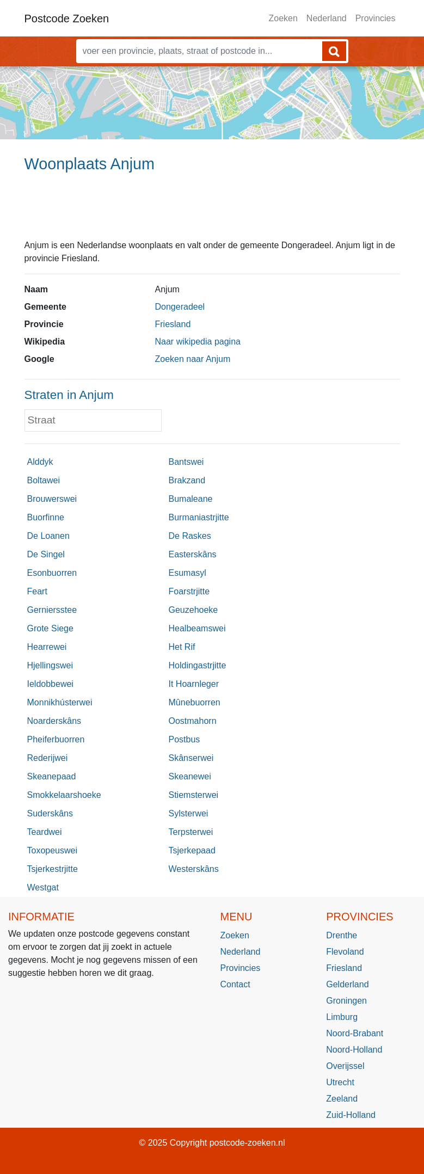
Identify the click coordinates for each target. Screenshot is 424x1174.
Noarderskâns (54, 721)
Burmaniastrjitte (199, 517)
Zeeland (342, 1098)
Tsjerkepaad (192, 850)
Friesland (173, 324)
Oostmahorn (193, 721)
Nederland (326, 18)
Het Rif (182, 646)
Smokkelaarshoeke (64, 795)
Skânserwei (191, 758)
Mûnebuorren (194, 702)
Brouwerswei (52, 498)
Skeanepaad (51, 776)
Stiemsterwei (194, 795)
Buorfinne (46, 517)
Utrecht (340, 1082)
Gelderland (347, 984)
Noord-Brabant (354, 1033)
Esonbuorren (52, 572)
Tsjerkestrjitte (52, 869)
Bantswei (186, 461)
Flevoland (345, 951)
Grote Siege (50, 628)
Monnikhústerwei (60, 702)
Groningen (346, 1000)
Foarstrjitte (189, 591)
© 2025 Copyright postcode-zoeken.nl (212, 1142)
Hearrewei (47, 646)
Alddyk (40, 461)
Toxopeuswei (52, 850)
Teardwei (44, 832)
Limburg (342, 1017)
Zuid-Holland (351, 1115)
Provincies (375, 18)
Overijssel (345, 1066)
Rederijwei (47, 758)
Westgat (43, 887)
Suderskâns (50, 813)
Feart (37, 591)
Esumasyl (187, 572)
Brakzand (187, 480)
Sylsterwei (188, 813)
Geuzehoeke (193, 609)
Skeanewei (190, 776)
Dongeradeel (180, 306)
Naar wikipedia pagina (198, 341)
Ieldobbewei (50, 684)
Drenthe (341, 935)
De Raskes (190, 535)
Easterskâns (193, 554)
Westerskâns (194, 869)
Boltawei (43, 480)
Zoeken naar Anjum (193, 359)
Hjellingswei (50, 665)
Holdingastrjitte (197, 665)
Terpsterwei (191, 832)
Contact (235, 984)
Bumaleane (191, 498)
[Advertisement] (212, 210)
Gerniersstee (52, 609)
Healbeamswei (197, 628)
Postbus (184, 739)
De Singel (46, 554)
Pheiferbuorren (56, 739)
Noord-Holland (354, 1049)
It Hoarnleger (194, 684)
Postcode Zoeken (66, 18)
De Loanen (48, 535)
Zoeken (282, 18)
